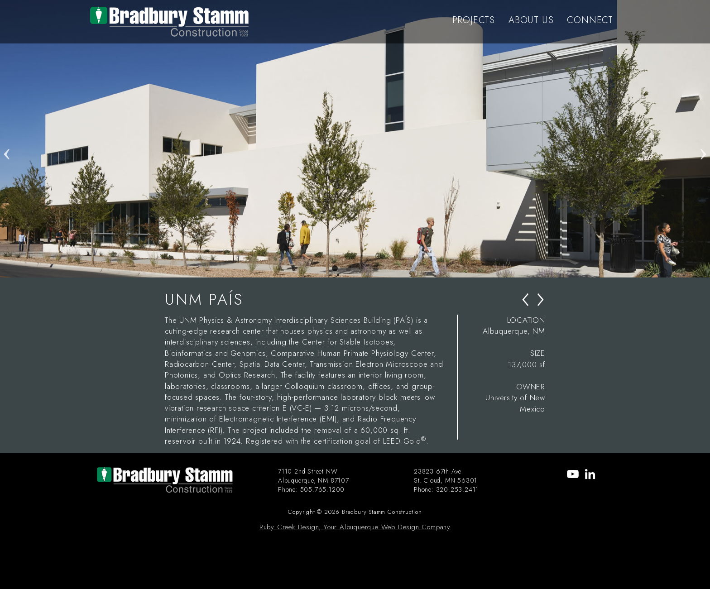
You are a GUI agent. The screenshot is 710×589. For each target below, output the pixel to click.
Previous (6, 138)
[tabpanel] (355, 139)
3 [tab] (361, 268)
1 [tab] (334, 268)
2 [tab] (348, 268)
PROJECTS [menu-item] (473, 20)
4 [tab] (375, 268)
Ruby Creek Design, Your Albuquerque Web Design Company (355, 527)
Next (703, 138)
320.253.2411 (457, 489)
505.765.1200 (322, 489)
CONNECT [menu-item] (590, 20)
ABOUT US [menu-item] (531, 20)
